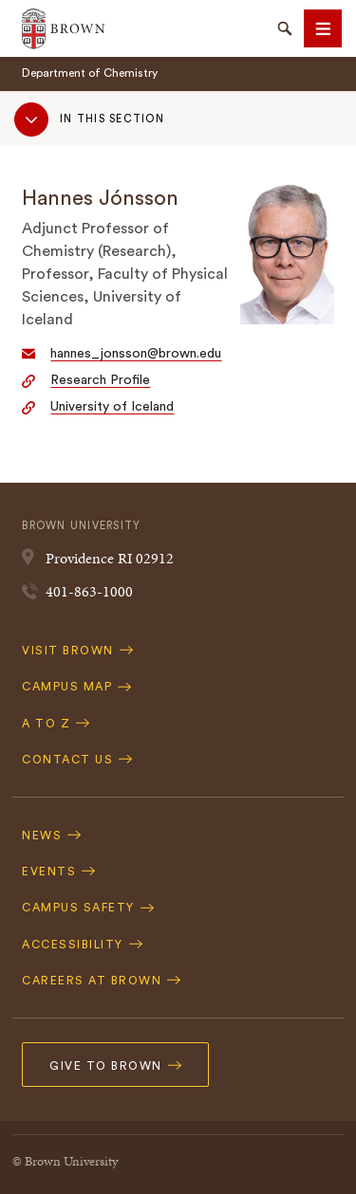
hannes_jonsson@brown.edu (135, 353)
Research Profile (100, 380)
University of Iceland (112, 406)
